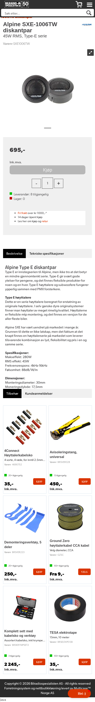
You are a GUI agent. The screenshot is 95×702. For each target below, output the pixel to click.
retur (45, 221)
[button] (79, 693)
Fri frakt (22, 213)
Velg (84, 571)
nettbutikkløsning (48, 688)
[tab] (14, 253)
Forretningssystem (17, 688)
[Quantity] (47, 183)
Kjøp (47, 169)
